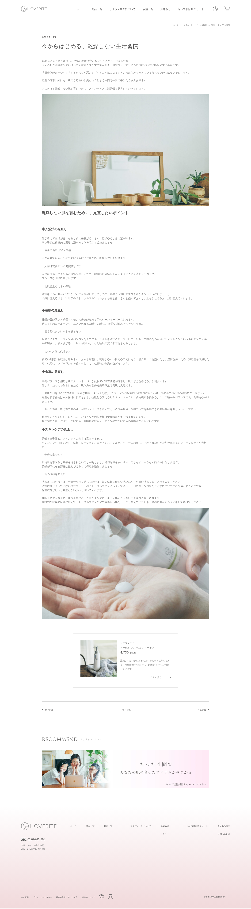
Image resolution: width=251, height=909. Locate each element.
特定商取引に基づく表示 (73, 897)
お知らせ (165, 9)
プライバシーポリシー (45, 897)
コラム (162, 834)
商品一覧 (97, 9)
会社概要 (25, 897)
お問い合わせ (222, 834)
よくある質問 (222, 826)
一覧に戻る (125, 710)
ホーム (81, 9)
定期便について (98, 897)
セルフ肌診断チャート (191, 9)
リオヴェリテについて (122, 9)
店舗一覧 (148, 9)
